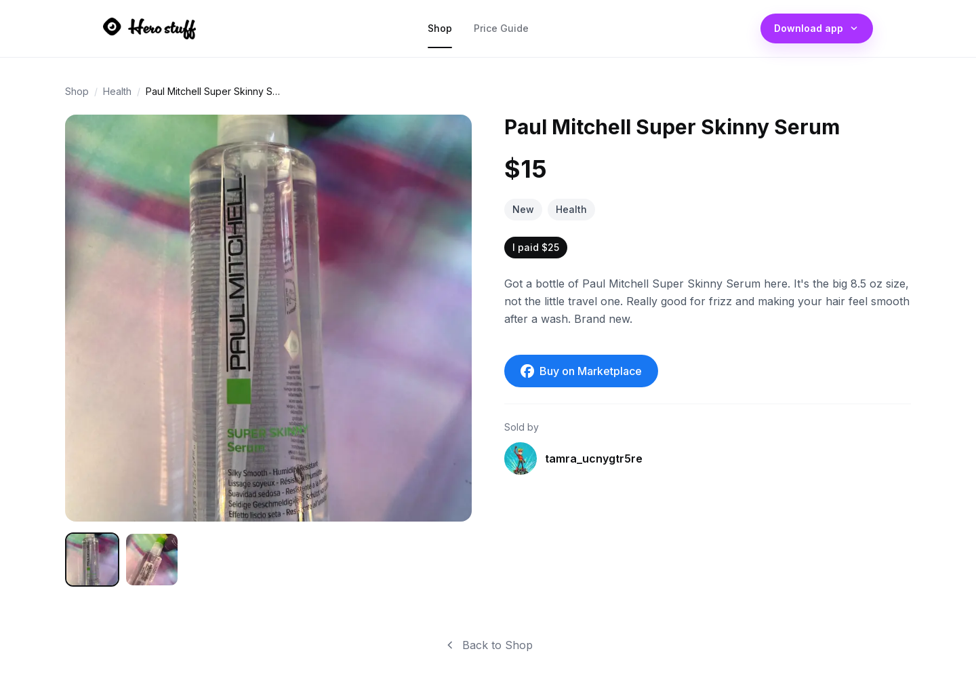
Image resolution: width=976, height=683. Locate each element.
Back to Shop (488, 645)
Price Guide (501, 31)
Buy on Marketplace (581, 371)
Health (117, 91)
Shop (440, 31)
